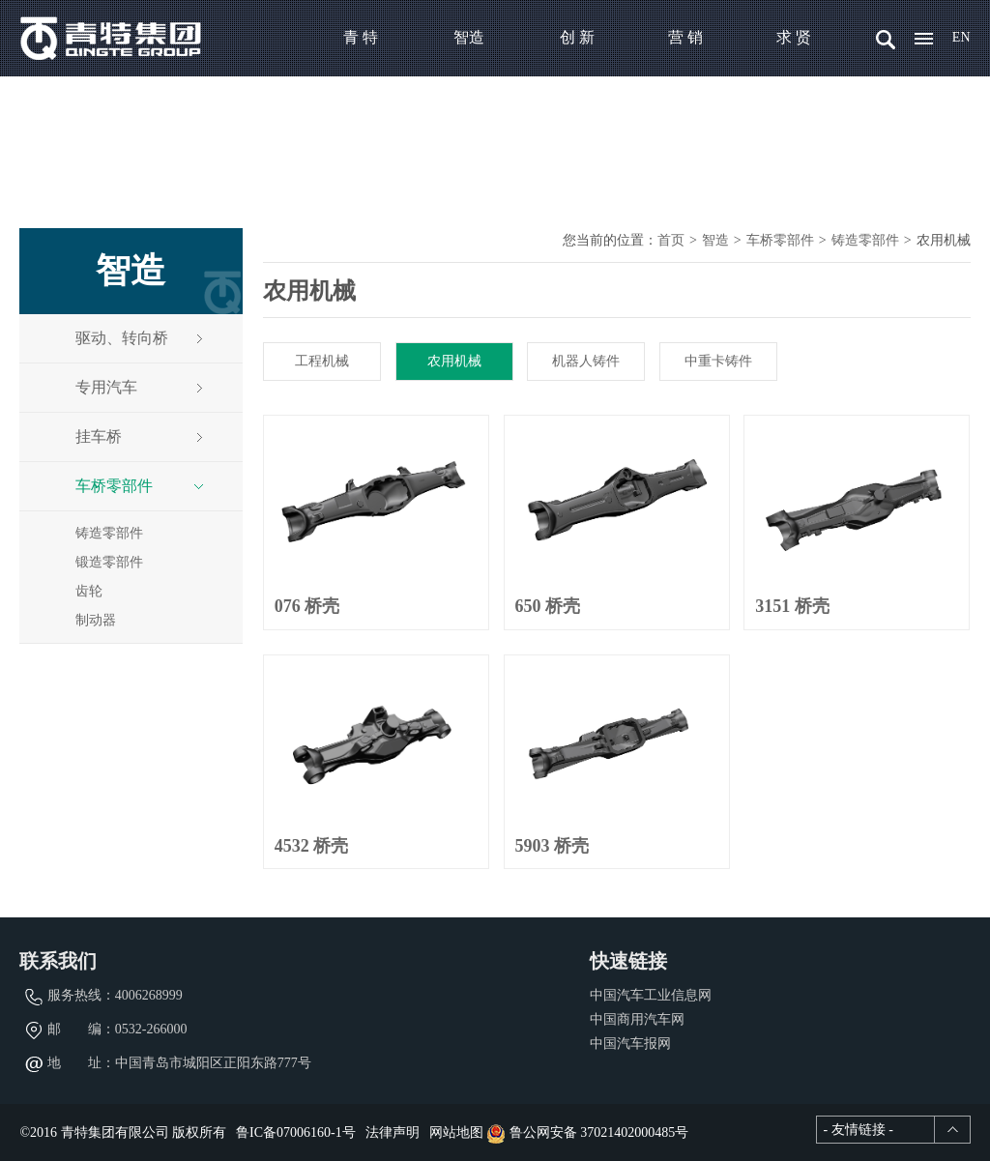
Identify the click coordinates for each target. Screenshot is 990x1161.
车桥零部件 (139, 486)
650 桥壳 (548, 606)
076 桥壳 (307, 606)
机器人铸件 (586, 361)
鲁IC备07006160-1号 (296, 1132)
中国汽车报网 (630, 1043)
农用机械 (454, 361)
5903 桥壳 (552, 846)
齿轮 (88, 591)
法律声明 (392, 1132)
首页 (670, 240)
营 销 (685, 37)
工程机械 (322, 361)
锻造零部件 (109, 562)
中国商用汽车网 (637, 1019)
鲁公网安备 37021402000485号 (587, 1132)
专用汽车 (139, 387)
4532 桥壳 (312, 846)
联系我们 (58, 961)
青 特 (360, 37)
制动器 (95, 620)
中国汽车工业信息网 (651, 995)
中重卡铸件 (718, 361)
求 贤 (793, 37)
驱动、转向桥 (139, 338)
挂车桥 (139, 436)
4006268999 (149, 995)
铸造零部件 (109, 533)
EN (961, 37)
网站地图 (456, 1132)
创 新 (577, 37)
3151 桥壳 (792, 606)
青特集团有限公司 (111, 37)
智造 (468, 37)
